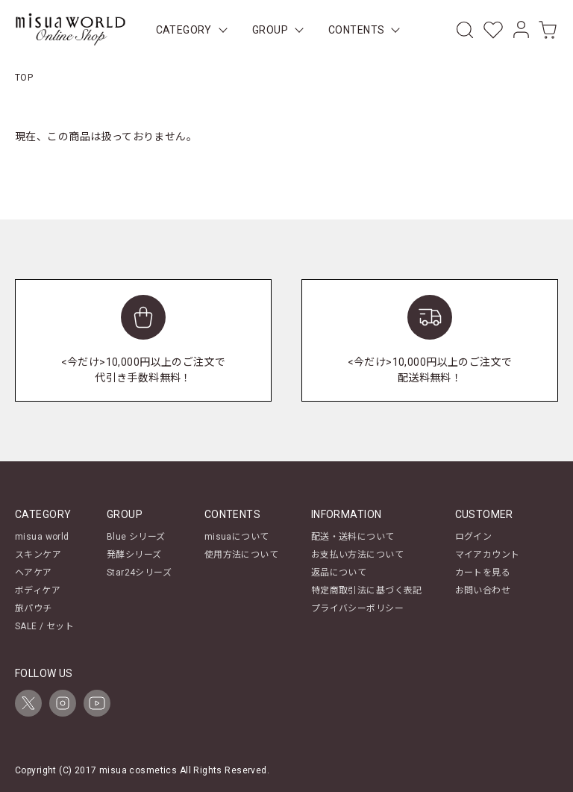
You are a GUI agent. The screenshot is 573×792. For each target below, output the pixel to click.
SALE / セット (44, 626)
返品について (339, 572)
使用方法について (241, 554)
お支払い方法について (357, 554)
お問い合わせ (483, 590)
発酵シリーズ (134, 554)
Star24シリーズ (139, 572)
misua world (42, 536)
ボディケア (37, 590)
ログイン (473, 536)
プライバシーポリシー (357, 608)
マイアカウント (487, 554)
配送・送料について (353, 536)
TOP (24, 77)
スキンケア (38, 554)
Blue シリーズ (136, 536)
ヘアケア (33, 572)
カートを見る (483, 572)
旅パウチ (33, 608)
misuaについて (236, 536)
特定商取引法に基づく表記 (366, 590)
